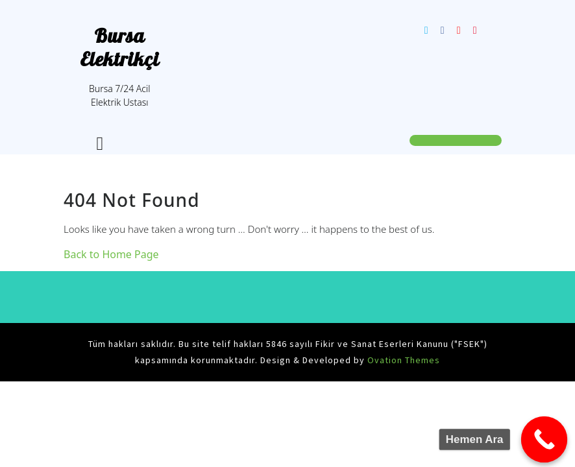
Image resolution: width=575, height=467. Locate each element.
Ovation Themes (402, 360)
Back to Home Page (111, 254)
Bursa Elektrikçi (120, 47)
